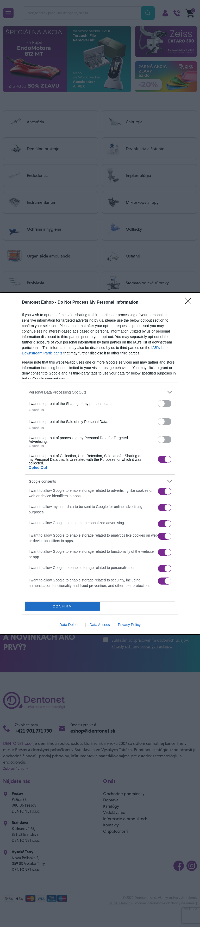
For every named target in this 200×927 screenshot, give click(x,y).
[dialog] (100, 463)
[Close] (190, 303)
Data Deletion (70, 625)
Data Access (100, 625)
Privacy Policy (129, 625)
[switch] (164, 403)
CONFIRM (62, 606)
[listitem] (100, 392)
